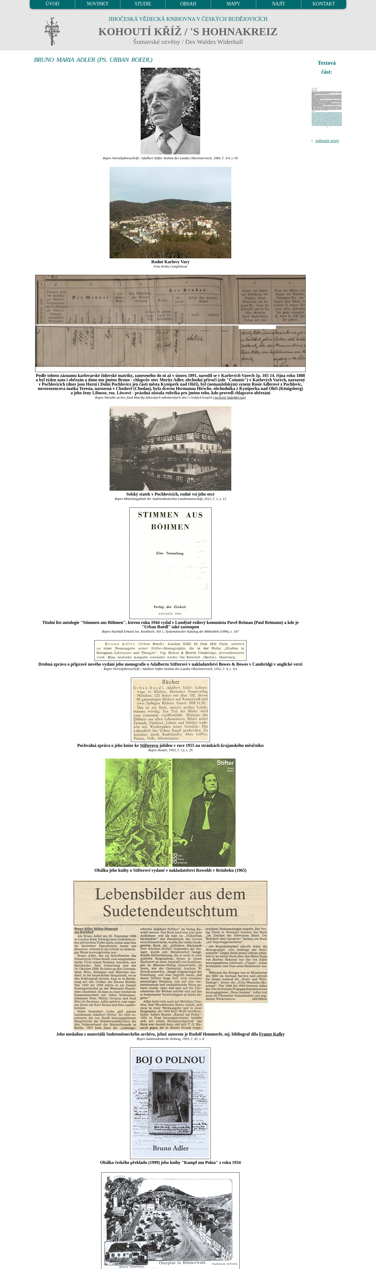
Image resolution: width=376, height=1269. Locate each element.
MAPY (233, 3)
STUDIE (143, 3)
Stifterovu (149, 745)
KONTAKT (324, 3)
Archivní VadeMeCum (229, 397)
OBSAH (188, 3)
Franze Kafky (272, 1034)
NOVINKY (98, 3)
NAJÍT (278, 3)
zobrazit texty (327, 140)
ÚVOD (52, 3)
